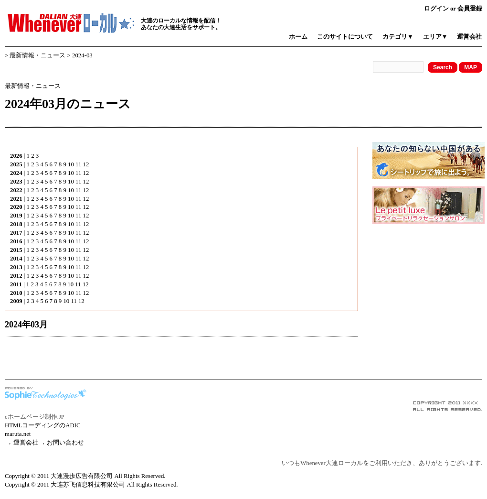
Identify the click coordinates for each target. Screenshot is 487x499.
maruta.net (18, 434)
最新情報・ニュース (37, 55)
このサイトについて (345, 36)
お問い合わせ (65, 442)
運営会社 (469, 36)
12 (86, 164)
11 (78, 164)
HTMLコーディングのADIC (43, 425)
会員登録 (469, 8)
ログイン (436, 8)
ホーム (298, 36)
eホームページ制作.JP (34, 416)
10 (71, 164)
